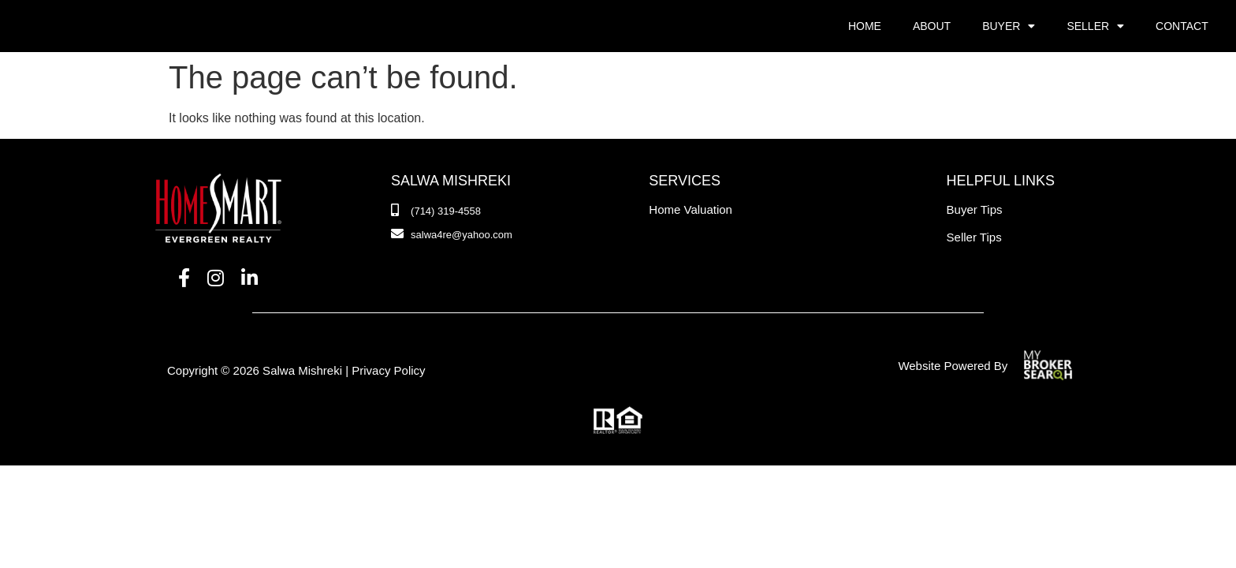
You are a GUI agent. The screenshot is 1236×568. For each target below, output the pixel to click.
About (932, 26)
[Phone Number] (436, 211)
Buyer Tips (975, 209)
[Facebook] (184, 278)
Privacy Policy (388, 370)
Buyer (1008, 26)
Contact (1182, 26)
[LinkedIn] (249, 278)
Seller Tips (974, 237)
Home (864, 26)
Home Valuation (690, 209)
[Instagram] (215, 278)
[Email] (451, 235)
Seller (1095, 26)
